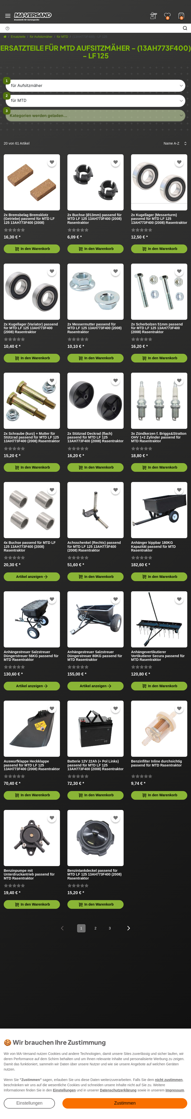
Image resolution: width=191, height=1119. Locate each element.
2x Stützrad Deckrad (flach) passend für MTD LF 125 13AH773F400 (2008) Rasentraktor (95, 437)
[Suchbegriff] (89, 28)
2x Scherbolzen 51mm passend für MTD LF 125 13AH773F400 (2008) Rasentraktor (157, 328)
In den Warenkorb (32, 248)
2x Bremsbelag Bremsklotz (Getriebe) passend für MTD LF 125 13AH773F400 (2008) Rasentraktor (29, 218)
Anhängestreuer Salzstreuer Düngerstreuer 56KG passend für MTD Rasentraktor (31, 655)
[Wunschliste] (167, 15)
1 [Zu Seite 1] (81, 928)
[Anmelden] (153, 15)
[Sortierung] (173, 143)
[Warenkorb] (181, 15)
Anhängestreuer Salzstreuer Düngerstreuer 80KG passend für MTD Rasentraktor (94, 655)
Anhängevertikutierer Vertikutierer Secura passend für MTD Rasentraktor (158, 655)
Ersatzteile (18, 37)
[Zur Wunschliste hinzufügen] (52, 162)
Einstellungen (29, 1103)
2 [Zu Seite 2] (95, 928)
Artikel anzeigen (32, 577)
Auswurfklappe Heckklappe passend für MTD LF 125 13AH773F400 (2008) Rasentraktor (32, 765)
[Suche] (185, 28)
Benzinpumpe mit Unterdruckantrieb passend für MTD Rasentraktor (29, 874)
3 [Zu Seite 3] (110, 928)
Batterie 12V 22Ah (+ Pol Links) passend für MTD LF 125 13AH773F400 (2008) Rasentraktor (95, 765)
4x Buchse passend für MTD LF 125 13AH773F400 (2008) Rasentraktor (29, 546)
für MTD (62, 37)
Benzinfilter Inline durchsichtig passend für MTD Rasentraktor (156, 763)
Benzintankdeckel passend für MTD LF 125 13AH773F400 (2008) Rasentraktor (94, 874)
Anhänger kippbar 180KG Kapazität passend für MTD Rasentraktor (153, 546)
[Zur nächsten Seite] (129, 928)
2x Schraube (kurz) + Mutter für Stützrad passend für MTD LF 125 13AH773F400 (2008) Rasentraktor (32, 437)
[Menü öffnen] (8, 16)
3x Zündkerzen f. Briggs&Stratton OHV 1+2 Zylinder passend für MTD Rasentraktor (158, 437)
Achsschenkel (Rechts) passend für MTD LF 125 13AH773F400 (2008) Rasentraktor (94, 546)
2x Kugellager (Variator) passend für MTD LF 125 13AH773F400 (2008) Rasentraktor (31, 328)
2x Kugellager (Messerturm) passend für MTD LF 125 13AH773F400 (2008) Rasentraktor (159, 218)
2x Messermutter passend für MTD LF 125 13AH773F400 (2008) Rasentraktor (94, 328)
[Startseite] (4, 37)
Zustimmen (125, 1103)
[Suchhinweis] (7, 28)
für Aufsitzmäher (41, 37)
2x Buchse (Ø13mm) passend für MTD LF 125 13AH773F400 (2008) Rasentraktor (94, 218)
